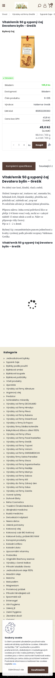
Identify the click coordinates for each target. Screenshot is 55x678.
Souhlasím (38, 670)
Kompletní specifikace (19, 166)
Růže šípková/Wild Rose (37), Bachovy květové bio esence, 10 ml (27, 305)
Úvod (4, 14)
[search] (40, 6)
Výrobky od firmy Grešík (23, 14)
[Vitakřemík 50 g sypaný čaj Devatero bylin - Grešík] (27, 52)
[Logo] (21, 5)
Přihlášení (44, 5)
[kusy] (18, 145)
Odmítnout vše (16, 669)
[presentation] (4, 299)
